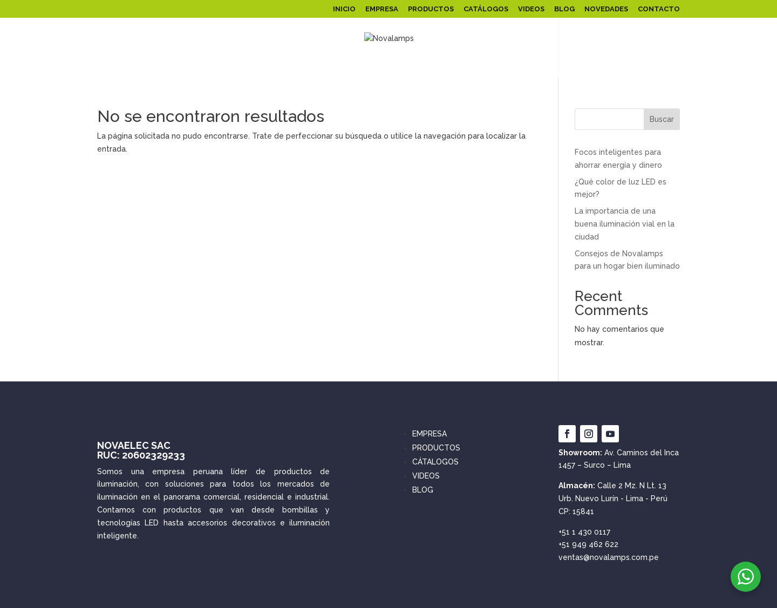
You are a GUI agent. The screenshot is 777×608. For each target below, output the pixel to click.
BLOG (564, 9)
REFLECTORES (170, 66)
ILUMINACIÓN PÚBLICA (255, 66)
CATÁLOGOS (486, 9)
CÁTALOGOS (435, 461)
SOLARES (331, 66)
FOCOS (382, 66)
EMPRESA (381, 9)
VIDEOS (531, 9)
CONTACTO (659, 9)
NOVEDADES (606, 9)
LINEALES (422, 66)
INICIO (344, 9)
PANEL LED (105, 66)
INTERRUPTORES (649, 66)
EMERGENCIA (587, 66)
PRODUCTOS (431, 9)
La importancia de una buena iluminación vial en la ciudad (624, 224)
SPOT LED (536, 66)
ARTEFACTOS (473, 66)
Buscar (662, 119)
